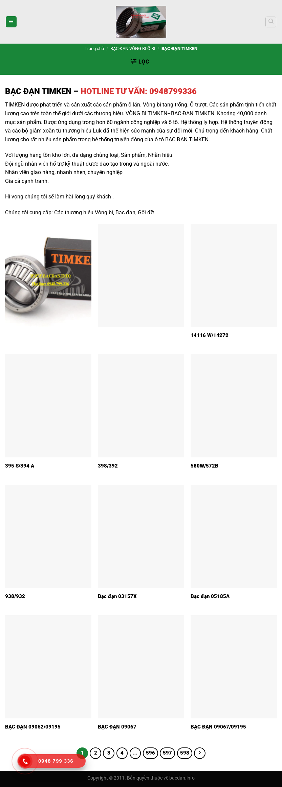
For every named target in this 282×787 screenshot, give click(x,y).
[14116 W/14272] (234, 275)
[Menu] (11, 21)
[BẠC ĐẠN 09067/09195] (234, 666)
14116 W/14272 (210, 335)
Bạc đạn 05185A (210, 596)
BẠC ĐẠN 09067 (117, 727)
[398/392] (141, 405)
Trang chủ (94, 48)
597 (167, 753)
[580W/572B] (234, 405)
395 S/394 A (19, 466)
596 (150, 753)
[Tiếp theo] (199, 753)
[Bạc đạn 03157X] (141, 536)
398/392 (108, 466)
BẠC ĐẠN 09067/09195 (218, 727)
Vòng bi (104, 212)
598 (184, 753)
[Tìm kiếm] (270, 22)
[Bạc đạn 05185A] (234, 536)
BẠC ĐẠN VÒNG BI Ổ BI (132, 48)
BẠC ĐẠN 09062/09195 (33, 727)
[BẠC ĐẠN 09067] (141, 666)
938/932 (15, 596)
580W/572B (204, 466)
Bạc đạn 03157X (117, 596)
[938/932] (48, 536)
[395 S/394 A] (48, 405)
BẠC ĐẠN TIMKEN (38, 91)
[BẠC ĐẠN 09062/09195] (48, 666)
